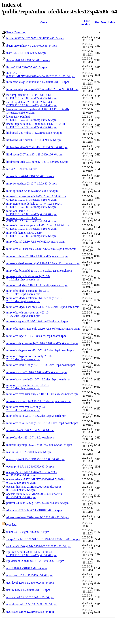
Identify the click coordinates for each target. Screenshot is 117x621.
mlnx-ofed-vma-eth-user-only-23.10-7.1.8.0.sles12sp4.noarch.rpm (27, 387)
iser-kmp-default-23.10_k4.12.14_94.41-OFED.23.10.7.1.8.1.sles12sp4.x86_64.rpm (31, 96)
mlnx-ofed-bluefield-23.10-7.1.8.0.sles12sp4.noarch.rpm (39, 270)
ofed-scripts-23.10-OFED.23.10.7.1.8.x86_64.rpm (35, 459)
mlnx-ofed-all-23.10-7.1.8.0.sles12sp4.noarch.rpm (35, 241)
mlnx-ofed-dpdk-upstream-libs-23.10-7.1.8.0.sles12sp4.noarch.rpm (28, 292)
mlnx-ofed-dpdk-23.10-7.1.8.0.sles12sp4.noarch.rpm (36, 285)
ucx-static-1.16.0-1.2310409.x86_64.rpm (30, 611)
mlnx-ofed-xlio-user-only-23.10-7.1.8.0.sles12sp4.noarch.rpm (42, 423)
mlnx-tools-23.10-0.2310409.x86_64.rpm (30, 430)
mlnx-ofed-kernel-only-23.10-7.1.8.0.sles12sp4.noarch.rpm (40, 364)
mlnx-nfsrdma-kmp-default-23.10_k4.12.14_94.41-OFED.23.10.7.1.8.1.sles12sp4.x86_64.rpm (36, 198)
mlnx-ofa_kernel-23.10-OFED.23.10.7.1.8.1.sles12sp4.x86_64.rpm (31, 212)
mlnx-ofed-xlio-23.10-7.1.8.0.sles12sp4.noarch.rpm (36, 415)
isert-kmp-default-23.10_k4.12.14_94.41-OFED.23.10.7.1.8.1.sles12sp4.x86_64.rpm (31, 104)
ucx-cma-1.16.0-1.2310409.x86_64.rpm (29, 575)
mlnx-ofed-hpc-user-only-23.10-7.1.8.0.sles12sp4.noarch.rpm (42, 343)
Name (43, 22)
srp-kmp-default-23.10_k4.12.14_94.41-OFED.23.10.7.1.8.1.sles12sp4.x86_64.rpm (31, 553)
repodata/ (11, 524)
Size (96, 22)
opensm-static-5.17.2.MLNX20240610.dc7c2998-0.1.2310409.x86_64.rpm (35, 495)
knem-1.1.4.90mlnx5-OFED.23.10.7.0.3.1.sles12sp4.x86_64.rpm (31, 118)
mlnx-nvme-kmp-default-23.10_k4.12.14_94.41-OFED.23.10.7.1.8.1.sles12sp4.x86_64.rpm (34, 205)
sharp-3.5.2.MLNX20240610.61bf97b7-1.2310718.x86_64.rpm (43, 539)
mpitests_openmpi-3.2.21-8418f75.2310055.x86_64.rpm (39, 444)
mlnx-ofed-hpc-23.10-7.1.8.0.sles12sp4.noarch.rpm (36, 335)
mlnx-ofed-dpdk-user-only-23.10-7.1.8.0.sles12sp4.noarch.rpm (42, 306)
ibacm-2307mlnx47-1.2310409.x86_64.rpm (31, 45)
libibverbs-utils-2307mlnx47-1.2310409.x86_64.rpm (36, 147)
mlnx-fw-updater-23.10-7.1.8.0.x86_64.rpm (31, 183)
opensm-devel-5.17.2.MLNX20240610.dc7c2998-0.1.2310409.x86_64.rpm (35, 481)
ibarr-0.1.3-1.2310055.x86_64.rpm (26, 52)
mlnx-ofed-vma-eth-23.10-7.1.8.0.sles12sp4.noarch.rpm (38, 379)
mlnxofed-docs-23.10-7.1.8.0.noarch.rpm (30, 437)
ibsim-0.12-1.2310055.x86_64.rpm (26, 67)
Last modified (86, 22)
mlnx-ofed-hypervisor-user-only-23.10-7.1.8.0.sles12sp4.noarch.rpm (29, 357)
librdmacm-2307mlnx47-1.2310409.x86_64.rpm (34, 154)
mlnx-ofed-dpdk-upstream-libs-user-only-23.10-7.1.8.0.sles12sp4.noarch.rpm (34, 299)
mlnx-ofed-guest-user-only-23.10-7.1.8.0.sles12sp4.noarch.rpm (43, 328)
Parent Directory (15, 32)
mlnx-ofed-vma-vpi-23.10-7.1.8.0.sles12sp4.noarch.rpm (38, 401)
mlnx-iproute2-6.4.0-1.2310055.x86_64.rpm (32, 190)
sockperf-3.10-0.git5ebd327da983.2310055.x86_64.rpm (38, 546)
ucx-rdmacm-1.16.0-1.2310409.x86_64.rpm (31, 604)
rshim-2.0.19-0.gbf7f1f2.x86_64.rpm (27, 531)
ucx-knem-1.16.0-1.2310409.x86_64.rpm (30, 597)
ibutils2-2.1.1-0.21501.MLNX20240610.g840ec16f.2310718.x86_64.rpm (40, 74)
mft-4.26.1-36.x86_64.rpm (21, 169)
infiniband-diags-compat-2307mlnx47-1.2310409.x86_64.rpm (42, 89)
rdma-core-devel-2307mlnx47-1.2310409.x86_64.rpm (37, 517)
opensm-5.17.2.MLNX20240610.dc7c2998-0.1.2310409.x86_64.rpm (31, 474)
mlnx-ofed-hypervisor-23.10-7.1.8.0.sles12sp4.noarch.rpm (40, 350)
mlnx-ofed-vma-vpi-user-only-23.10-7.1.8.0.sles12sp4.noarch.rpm (27, 408)
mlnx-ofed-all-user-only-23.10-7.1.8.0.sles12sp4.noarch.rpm (41, 248)
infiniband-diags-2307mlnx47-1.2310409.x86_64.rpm (37, 81)
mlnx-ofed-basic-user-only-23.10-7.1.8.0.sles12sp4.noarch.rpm (42, 263)
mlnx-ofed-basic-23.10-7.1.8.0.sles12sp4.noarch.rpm (37, 256)
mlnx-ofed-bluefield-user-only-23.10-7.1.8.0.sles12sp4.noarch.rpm (28, 278)
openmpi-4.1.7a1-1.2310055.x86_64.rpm (30, 466)
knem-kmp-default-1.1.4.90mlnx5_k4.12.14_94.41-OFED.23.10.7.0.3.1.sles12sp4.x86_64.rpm (36, 125)
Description (108, 22)
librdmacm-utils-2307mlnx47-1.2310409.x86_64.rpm (37, 161)
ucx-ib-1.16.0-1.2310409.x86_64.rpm (28, 589)
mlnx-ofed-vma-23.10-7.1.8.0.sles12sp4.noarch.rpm (36, 372)
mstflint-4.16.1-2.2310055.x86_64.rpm (29, 452)
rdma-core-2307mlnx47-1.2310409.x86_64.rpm (34, 510)
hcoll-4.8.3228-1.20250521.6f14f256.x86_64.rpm (35, 38)
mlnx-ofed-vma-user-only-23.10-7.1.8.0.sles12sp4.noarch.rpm (42, 393)
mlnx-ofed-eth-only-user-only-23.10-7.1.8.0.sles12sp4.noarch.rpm (27, 314)
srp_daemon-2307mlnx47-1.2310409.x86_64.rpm (35, 560)
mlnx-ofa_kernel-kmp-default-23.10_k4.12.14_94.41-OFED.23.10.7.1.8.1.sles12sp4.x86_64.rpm (37, 227)
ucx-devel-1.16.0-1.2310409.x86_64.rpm (30, 582)
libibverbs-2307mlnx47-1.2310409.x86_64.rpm (33, 140)
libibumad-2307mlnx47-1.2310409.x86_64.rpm (34, 132)
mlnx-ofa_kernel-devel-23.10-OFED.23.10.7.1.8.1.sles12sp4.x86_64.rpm (31, 220)
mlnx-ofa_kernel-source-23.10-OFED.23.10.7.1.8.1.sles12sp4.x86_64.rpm (31, 234)
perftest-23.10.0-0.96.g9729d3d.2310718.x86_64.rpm (37, 502)
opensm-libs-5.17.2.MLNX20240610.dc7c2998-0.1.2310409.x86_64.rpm (34, 488)
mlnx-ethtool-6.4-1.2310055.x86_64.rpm (30, 176)
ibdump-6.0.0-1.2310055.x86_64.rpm (28, 60)
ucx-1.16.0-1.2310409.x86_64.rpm (26, 568)
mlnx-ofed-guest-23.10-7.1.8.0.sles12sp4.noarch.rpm (37, 321)
